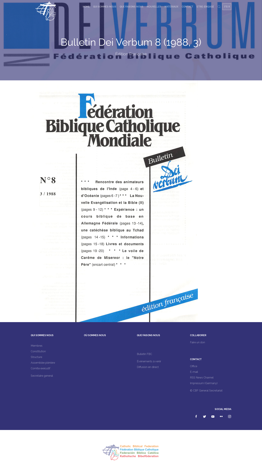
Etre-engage (205, 6)
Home (86, 6)
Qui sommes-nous (104, 6)
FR (226, 6)
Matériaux (171, 6)
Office (193, 366)
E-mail (194, 371)
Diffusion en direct (148, 367)
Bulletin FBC (144, 354)
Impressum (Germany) (204, 383)
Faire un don (197, 342)
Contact (187, 6)
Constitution (38, 351)
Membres (36, 345)
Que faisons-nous (131, 6)
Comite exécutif (40, 368)
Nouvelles (154, 6)
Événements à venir (149, 361)
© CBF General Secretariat (206, 390)
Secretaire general (42, 375)
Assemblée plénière (43, 362)
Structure (36, 357)
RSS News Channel (202, 377)
